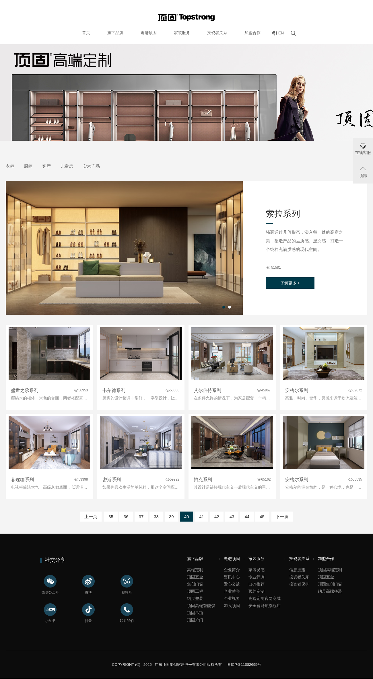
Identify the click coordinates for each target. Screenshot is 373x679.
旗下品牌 (115, 32)
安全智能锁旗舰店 (264, 605)
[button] (223, 307)
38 (156, 516)
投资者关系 (217, 32)
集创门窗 (195, 584)
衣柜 (10, 166)
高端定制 (195, 569)
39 (171, 516)
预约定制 (256, 591)
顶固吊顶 (195, 612)
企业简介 (232, 569)
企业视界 (232, 598)
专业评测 (256, 577)
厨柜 (28, 166)
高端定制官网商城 (264, 598)
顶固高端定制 (330, 569)
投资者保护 (299, 584)
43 (232, 516)
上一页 (90, 516)
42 (216, 516)
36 (126, 516)
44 (246, 516)
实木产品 (91, 166)
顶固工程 (195, 591)
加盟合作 (252, 32)
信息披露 (297, 569)
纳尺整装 (195, 598)
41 (201, 516)
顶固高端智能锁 (201, 605)
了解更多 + (290, 283)
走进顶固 (149, 32)
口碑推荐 (256, 584)
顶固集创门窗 (330, 584)
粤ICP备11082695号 (243, 664)
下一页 (282, 516)
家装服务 (182, 32)
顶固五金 (195, 577)
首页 (86, 32)
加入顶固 (232, 605)
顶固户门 (195, 620)
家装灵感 (256, 569)
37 (141, 516)
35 (110, 516)
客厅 (46, 166)
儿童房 (66, 166)
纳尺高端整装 (330, 591)
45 (262, 516)
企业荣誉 (232, 591)
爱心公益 (232, 584)
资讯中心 (232, 577)
